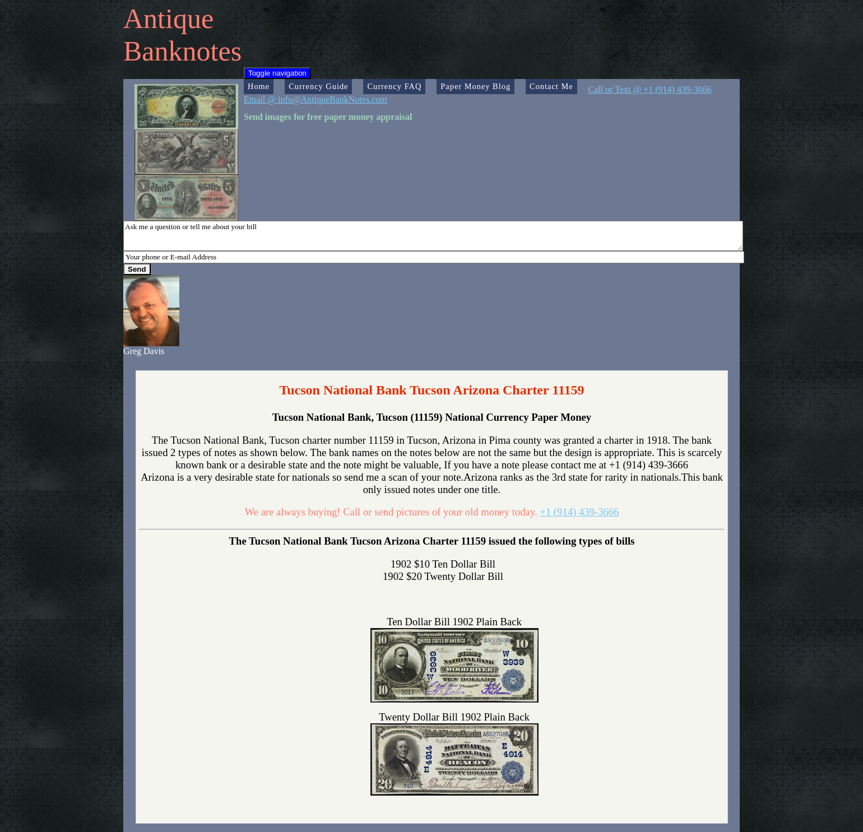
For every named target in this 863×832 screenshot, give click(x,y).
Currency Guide (318, 86)
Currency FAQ (394, 86)
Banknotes (182, 51)
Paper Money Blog (475, 86)
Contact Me (551, 86)
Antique (168, 18)
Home (259, 86)
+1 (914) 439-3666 (579, 512)
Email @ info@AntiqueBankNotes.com (315, 99)
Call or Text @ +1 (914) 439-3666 (650, 89)
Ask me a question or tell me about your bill (433, 236)
